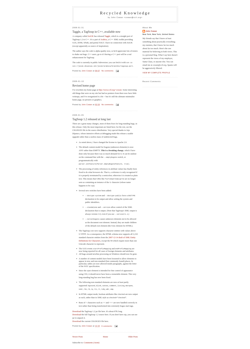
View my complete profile (156, 73)
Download (76, 309)
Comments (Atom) (91, 340)
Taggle (107, 36)
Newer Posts (77, 334)
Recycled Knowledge (125, 13)
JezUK (90, 36)
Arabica (103, 39)
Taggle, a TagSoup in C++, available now (96, 31)
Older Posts (133, 334)
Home (105, 334)
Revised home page (83, 85)
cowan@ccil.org (133, 17)
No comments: (108, 70)
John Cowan (151, 31)
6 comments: (107, 323)
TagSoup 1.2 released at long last (91, 118)
